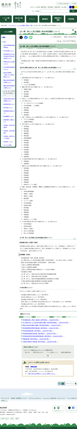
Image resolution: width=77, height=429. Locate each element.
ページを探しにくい (52, 352)
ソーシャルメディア (71, 410)
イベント (32, 19)
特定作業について (8, 107)
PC (59, 383)
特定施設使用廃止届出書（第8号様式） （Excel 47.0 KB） (40, 333)
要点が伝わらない (38, 352)
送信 (48, 355)
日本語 (74, 3)
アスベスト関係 (7, 145)
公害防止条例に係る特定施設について (9, 99)
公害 (31, 25)
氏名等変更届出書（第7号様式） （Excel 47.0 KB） (38, 330)
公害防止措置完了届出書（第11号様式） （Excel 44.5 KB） (41, 341)
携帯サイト (4, 400)
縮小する (43, 7)
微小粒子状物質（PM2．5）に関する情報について (9, 74)
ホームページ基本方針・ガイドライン (55, 398)
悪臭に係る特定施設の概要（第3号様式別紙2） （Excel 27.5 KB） (43, 325)
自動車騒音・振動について (9, 120)
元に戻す (50, 7)
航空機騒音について (8, 116)
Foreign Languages (63, 3)
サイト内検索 (35, 11)
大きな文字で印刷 (68, 41)
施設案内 (45, 19)
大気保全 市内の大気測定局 (9, 126)
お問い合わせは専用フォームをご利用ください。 (42, 373)
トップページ (12, 25)
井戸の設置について (8, 50)
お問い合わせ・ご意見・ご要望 (9, 418)
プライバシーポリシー (35, 398)
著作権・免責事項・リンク (19, 398)
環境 (27, 25)
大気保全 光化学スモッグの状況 (9, 137)
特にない (27, 352)
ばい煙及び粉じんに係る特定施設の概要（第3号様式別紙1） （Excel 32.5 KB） (46, 322)
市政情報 (71, 19)
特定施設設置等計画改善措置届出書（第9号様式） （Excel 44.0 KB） (43, 336)
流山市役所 (3, 407)
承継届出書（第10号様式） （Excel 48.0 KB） (37, 339)
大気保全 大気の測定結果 (9, 131)
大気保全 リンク (8, 141)
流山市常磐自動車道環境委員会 (9, 46)
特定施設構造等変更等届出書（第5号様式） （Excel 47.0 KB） (42, 328)
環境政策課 (33, 366)
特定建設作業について (9, 104)
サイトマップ (5, 398)
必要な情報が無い (66, 352)
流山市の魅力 (19, 19)
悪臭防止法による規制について (9, 62)
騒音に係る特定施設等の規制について (9, 81)
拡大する (57, 7)
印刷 (58, 41)
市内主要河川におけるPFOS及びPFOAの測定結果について (9, 56)
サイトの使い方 (72, 398)
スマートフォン (70, 383)
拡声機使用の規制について (9, 112)
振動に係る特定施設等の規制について (9, 86)
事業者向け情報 (58, 19)
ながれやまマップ (58, 410)
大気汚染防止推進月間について (9, 68)
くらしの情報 (5, 19)
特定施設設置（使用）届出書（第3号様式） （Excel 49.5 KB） (42, 320)
